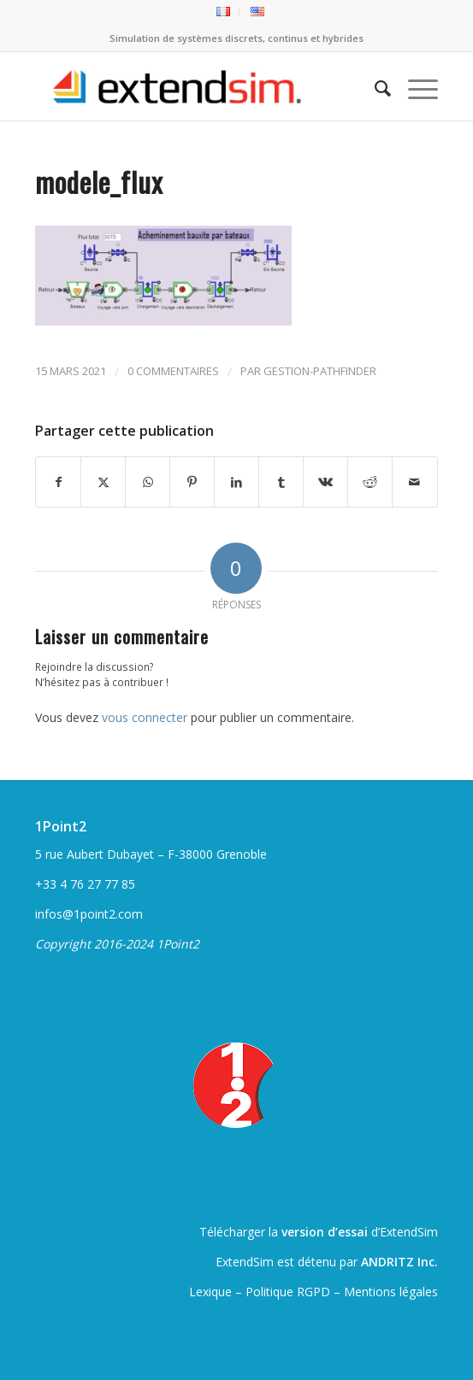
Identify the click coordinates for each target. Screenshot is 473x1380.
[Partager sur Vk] (325, 482)
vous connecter (144, 717)
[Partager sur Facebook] (58, 482)
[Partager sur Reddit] (370, 482)
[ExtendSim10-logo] (196, 86)
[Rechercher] (374, 86)
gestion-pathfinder (319, 371)
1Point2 (60, 826)
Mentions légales (391, 1291)
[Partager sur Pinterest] (192, 482)
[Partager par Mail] (414, 482)
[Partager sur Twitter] (103, 482)
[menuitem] (223, 12)
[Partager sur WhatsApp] (147, 482)
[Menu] (414, 86)
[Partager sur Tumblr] (281, 482)
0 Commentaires (173, 371)
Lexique (210, 1291)
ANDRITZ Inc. (399, 1262)
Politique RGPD (287, 1291)
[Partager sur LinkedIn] (236, 482)
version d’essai (324, 1232)
